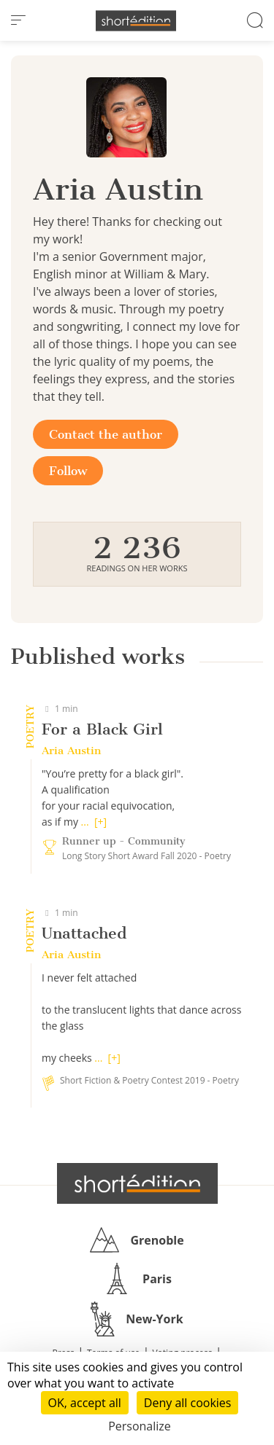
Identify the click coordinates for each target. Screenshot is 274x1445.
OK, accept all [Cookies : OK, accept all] (84, 1403)
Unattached (84, 933)
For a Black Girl (102, 729)
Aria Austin (71, 750)
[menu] (18, 20)
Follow (68, 470)
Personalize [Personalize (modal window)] (139, 1426)
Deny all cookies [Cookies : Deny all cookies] (188, 1403)
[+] (100, 822)
